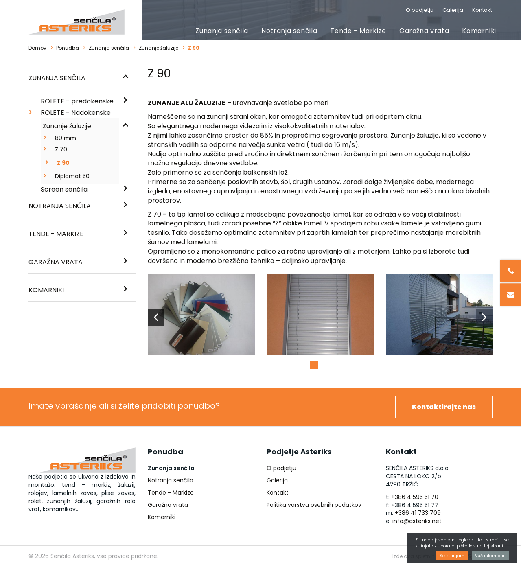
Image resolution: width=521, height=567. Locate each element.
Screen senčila (64, 189)
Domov (37, 47)
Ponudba (67, 47)
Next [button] (484, 317)
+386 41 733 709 (418, 513)
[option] (201, 317)
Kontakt (482, 10)
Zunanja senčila (221, 30)
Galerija (452, 10)
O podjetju (419, 10)
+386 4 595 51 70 (414, 497)
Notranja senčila (289, 30)
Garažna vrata (424, 30)
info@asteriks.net (417, 521)
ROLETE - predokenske (77, 101)
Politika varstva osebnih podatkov (314, 505)
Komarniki (479, 30)
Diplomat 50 (72, 176)
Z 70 (61, 149)
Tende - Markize (358, 30)
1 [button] (314, 365)
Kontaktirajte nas (444, 407)
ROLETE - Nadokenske (76, 112)
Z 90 (63, 163)
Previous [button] (156, 317)
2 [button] (326, 365)
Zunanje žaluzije (158, 47)
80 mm (65, 138)
